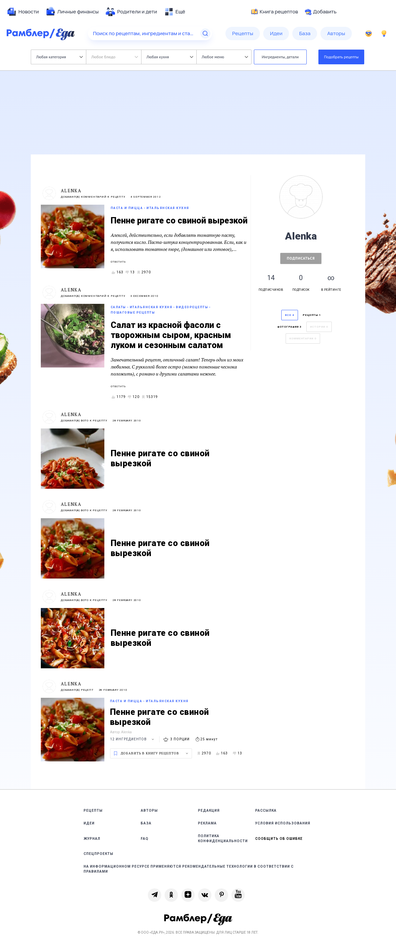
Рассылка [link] (266, 810)
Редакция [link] (209, 810)
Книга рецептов (274, 11)
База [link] (146, 823)
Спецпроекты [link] (98, 854)
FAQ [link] (144, 838)
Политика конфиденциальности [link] (223, 838)
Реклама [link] (207, 823)
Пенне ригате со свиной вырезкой (179, 220)
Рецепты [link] (93, 810)
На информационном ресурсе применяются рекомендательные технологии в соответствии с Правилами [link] (189, 869)
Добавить (320, 11)
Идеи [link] (89, 823)
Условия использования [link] (282, 823)
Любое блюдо (114, 56)
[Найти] (205, 33)
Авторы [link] (149, 810)
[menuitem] (23, 12)
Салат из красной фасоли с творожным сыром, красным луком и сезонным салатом (171, 335)
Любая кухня (169, 56)
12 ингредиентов (133, 739)
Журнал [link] (92, 838)
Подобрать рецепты (341, 56)
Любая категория (59, 56)
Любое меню (225, 56)
